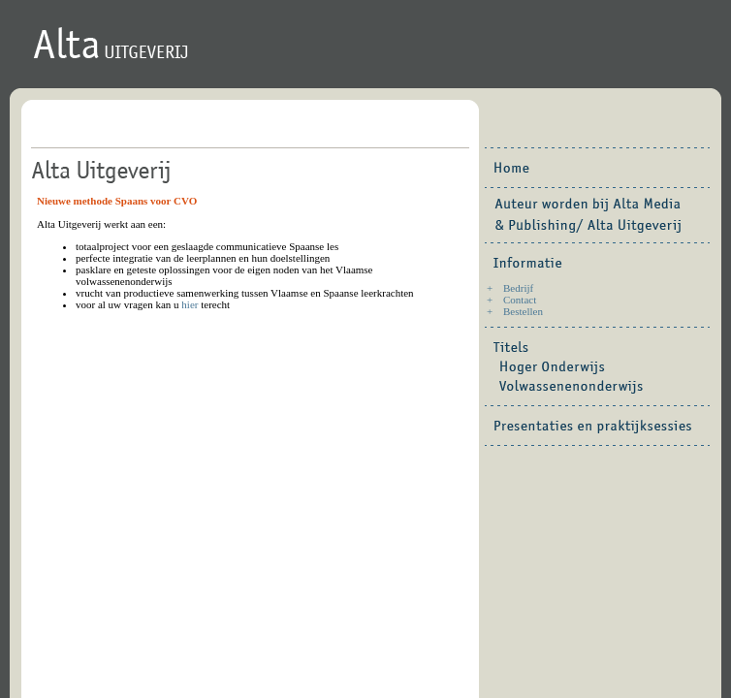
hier (189, 304)
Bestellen (523, 311)
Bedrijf (518, 288)
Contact (519, 299)
